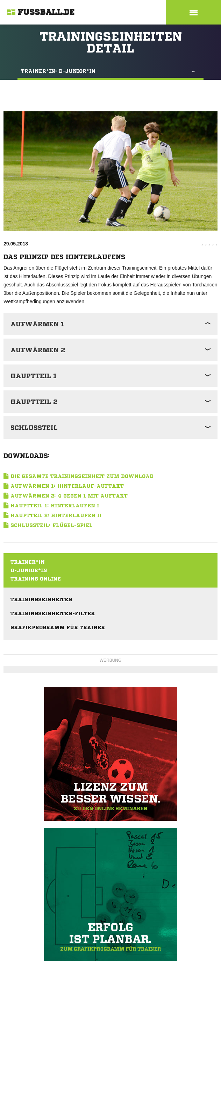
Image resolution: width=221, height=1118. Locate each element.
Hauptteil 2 (33, 401)
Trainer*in (27, 562)
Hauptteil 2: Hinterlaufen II (55, 515)
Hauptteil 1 (33, 376)
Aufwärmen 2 (37, 350)
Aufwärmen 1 (37, 324)
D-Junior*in (28, 570)
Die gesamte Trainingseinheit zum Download (82, 476)
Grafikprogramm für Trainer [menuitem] (57, 627)
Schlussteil (34, 427)
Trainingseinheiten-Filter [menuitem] (52, 613)
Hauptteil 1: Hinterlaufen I (54, 505)
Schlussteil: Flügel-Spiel (51, 525)
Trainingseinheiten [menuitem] (41, 599)
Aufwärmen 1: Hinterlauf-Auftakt (67, 486)
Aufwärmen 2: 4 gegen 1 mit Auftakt (69, 495)
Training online (35, 578)
